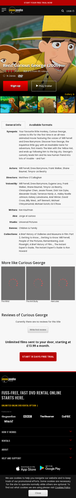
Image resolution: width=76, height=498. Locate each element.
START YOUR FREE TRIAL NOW (38, 2)
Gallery (69, 94)
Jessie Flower (46, 190)
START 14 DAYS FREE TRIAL (38, 356)
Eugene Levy (55, 183)
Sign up (15, 86)
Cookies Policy (62, 487)
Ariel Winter (55, 197)
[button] (62, 11)
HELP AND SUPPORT (37, 458)
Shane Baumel (34, 187)
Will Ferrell (24, 183)
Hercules (55, 301)
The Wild (5, 301)
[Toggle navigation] (5, 9)
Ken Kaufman (26, 210)
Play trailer (44, 86)
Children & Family (28, 228)
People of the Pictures (30, 241)
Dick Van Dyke (61, 190)
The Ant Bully (32, 301)
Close (38, 493)
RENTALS (37, 440)
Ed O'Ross (56, 203)
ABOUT (37, 449)
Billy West (31, 200)
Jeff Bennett (43, 200)
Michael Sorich (42, 203)
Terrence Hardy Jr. (47, 193)
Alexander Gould (27, 193)
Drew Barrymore (38, 183)
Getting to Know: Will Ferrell (55, 237)
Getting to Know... (30, 237)
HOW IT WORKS (37, 432)
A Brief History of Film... (41, 244)
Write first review (38, 329)
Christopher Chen (28, 190)
